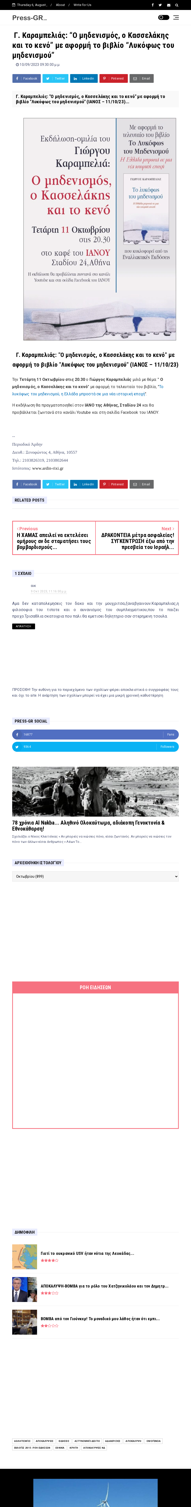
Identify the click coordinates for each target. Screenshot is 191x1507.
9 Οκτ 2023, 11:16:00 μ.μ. (49, 591)
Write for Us (82, 5)
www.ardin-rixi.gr (47, 468)
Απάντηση (23, 626)
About (60, 5)
